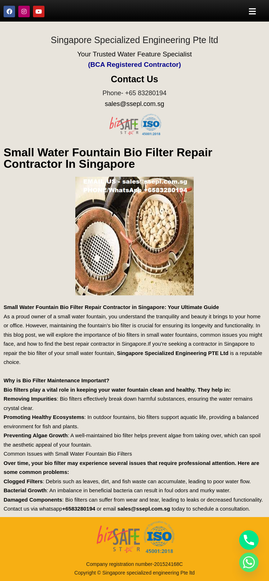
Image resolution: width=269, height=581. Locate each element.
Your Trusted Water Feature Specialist (134, 54)
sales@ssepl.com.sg (134, 103)
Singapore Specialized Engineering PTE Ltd (172, 353)
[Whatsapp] (249, 562)
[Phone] (249, 540)
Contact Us (134, 79)
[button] (252, 11)
